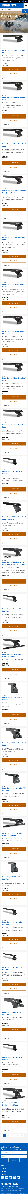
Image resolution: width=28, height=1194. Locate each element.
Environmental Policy (12, 1190)
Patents (20, 1190)
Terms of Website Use (5, 1188)
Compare (6, 78)
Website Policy (22, 1188)
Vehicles (24, 1190)
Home (2, 9)
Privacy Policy (14, 1188)
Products (9, 9)
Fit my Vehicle (7, 1)
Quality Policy (4, 1190)
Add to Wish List (14, 69)
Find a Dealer (14, 73)
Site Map (4, 1192)
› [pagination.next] (22, 1135)
